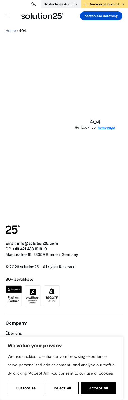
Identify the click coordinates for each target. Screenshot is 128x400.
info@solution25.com (37, 243)
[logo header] (42, 16)
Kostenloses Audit (58, 4)
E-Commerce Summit (102, 4)
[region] (61, 368)
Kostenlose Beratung (101, 16)
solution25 (29, 266)
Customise (26, 388)
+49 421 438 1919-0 (33, 4)
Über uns (14, 333)
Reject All (62, 388)
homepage (106, 127)
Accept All (98, 388)
